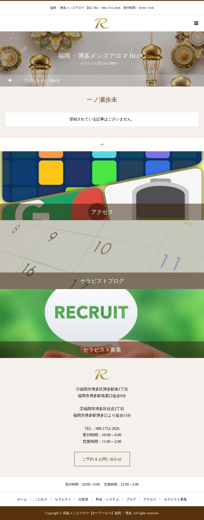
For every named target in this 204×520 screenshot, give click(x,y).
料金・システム (107, 499)
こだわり (41, 499)
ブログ (131, 499)
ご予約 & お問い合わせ (102, 459)
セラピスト (63, 499)
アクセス (149, 499)
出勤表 (83, 499)
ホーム (22, 499)
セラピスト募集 (175, 499)
